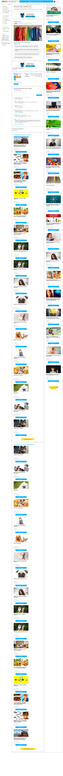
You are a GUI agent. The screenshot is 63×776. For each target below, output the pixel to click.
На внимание (6, 15)
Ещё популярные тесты (27, 748)
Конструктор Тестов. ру (13, 1)
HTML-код (27, 76)
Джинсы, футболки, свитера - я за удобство (23, 57)
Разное (5, 22)
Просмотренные (6, 10)
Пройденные (6, 12)
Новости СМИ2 (14, 69)
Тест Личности (36, 4)
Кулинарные (5, 18)
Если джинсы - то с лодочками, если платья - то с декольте (26, 46)
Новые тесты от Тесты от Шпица (22, 134)
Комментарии (6, 31)
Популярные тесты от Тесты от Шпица (24, 444)
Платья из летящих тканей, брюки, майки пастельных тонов (27, 54)
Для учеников (6, 37)
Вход (4, 44)
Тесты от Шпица (30, 4)
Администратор (49, 56)
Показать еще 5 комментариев (19, 124)
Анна (47, 113)
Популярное (5, 7)
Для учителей (6, 35)
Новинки (5, 9)
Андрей (48, 75)
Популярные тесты (51, 4)
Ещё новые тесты (27, 439)
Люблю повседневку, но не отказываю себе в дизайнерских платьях (26, 50)
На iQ (4, 17)
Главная (5, 6)
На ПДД (5, 23)
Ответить (16, 107)
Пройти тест (21, 151)
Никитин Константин (49, 132)
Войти (57, 1)
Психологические (6, 20)
